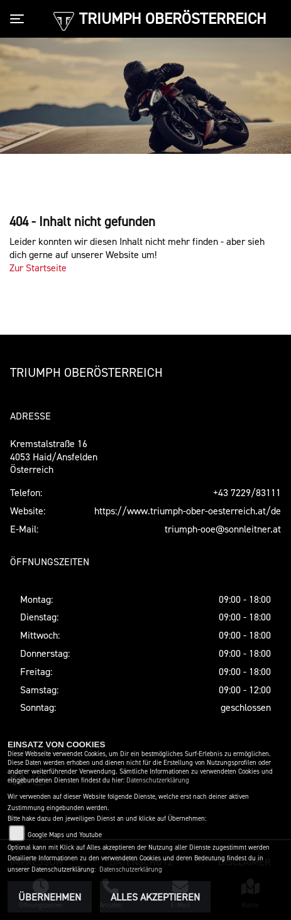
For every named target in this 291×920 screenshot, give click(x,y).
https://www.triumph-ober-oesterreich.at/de (187, 510)
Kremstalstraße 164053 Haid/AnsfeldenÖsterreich (53, 456)
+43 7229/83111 (247, 492)
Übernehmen (49, 896)
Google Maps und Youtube (65, 835)
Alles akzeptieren (155, 896)
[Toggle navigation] (19, 18)
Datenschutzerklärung (157, 780)
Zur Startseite (38, 267)
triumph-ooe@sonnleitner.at (223, 528)
